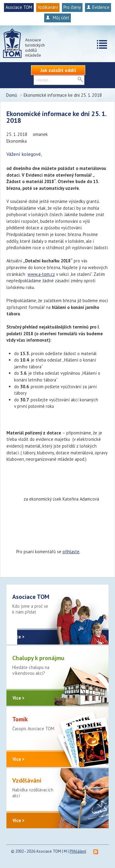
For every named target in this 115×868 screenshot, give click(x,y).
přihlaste (71, 551)
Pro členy (72, 7)
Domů (11, 95)
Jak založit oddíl (58, 70)
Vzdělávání (48, 7)
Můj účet (57, 18)
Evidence (97, 7)
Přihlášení (78, 851)
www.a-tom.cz (41, 274)
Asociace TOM (19, 7)
